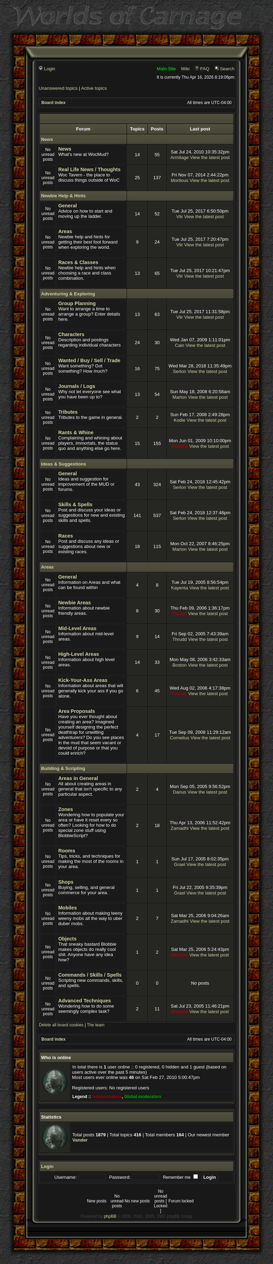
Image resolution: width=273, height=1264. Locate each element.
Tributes (68, 412)
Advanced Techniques (84, 1000)
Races (65, 536)
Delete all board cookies (61, 1025)
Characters (71, 334)
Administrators (107, 1096)
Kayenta (179, 587)
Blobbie (179, 446)
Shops (65, 882)
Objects (67, 938)
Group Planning (77, 303)
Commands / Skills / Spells (89, 975)
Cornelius (179, 737)
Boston (179, 665)
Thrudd (179, 639)
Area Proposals (76, 711)
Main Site (166, 68)
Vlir (179, 216)
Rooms (66, 850)
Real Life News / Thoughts (89, 169)
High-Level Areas (78, 654)
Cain (179, 345)
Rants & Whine (76, 432)
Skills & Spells (75, 504)
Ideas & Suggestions (63, 464)
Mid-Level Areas (77, 628)
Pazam (179, 613)
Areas (65, 231)
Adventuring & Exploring (68, 293)
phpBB (110, 1216)
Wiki (185, 68)
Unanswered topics (58, 88)
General (67, 205)
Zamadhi (179, 828)
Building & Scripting (63, 768)
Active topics (94, 88)
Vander (80, 1140)
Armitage (179, 157)
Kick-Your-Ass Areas (82, 680)
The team (96, 1025)
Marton (179, 397)
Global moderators (142, 1096)
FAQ (202, 68)
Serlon (179, 371)
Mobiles (67, 908)
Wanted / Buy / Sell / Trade (89, 360)
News (47, 139)
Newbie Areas (74, 602)
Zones (65, 809)
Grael (179, 864)
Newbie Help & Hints (63, 195)
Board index (53, 102)
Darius (179, 792)
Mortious (179, 180)
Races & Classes (78, 262)
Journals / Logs (76, 386)
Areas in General (78, 778)
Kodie (179, 420)
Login (47, 68)
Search (224, 68)
